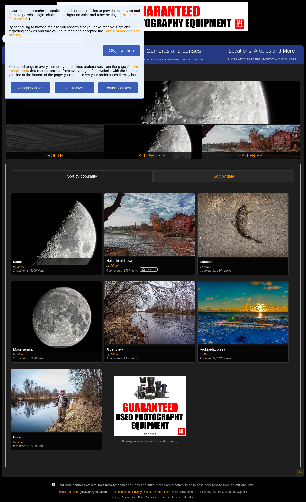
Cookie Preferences (156, 492)
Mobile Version (68, 492)
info (174, 441)
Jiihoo (20, 266)
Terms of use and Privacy (125, 492)
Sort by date (223, 176)
